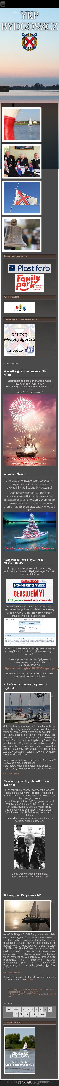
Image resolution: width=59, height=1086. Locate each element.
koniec (41, 1014)
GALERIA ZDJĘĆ (11, 773)
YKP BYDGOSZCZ (29, 21)
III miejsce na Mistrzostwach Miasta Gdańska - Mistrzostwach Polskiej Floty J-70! (32, 990)
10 (50, 1009)
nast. (33, 1014)
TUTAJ (29, 979)
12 (21, 1014)
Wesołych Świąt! (15, 474)
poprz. (17, 1009)
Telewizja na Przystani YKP (22, 895)
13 (26, 1014)
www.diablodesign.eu (34, 1084)
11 (16, 1014)
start (9, 1009)
